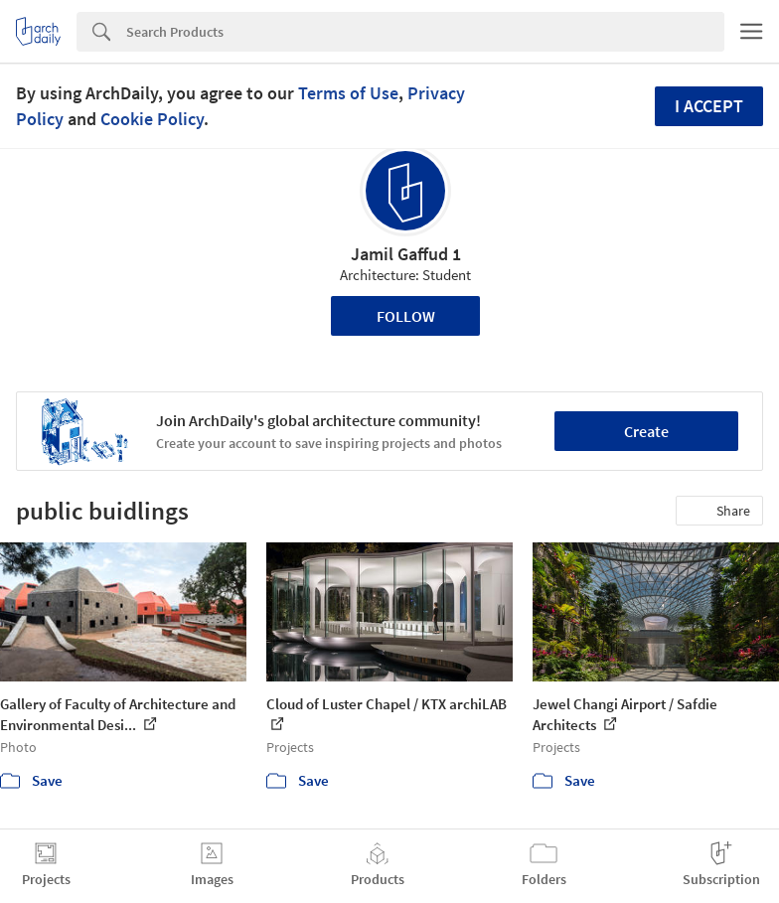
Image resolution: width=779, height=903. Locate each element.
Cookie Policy (152, 118)
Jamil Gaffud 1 (406, 253)
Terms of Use (348, 92)
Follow (406, 316)
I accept (709, 105)
